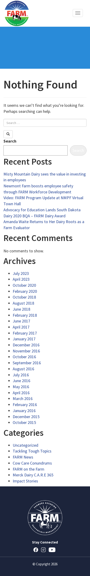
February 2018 (25, 315)
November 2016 (26, 351)
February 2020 (25, 291)
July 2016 (21, 374)
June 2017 (21, 321)
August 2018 (23, 303)
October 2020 (24, 285)
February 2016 (25, 404)
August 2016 (23, 368)
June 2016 (21, 380)
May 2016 (21, 386)
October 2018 (24, 297)
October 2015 (24, 422)
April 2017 (21, 327)
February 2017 (25, 333)
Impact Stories (25, 481)
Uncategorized (25, 445)
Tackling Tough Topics (32, 451)
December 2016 (26, 345)
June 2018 (21, 309)
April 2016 (21, 392)
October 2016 (24, 356)
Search (9, 141)
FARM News (23, 457)
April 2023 (21, 279)
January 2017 (24, 339)
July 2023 (21, 273)
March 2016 (23, 398)
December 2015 (26, 416)
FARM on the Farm (28, 469)
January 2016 (24, 410)
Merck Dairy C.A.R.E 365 (33, 475)
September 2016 (27, 362)
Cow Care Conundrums (32, 463)
